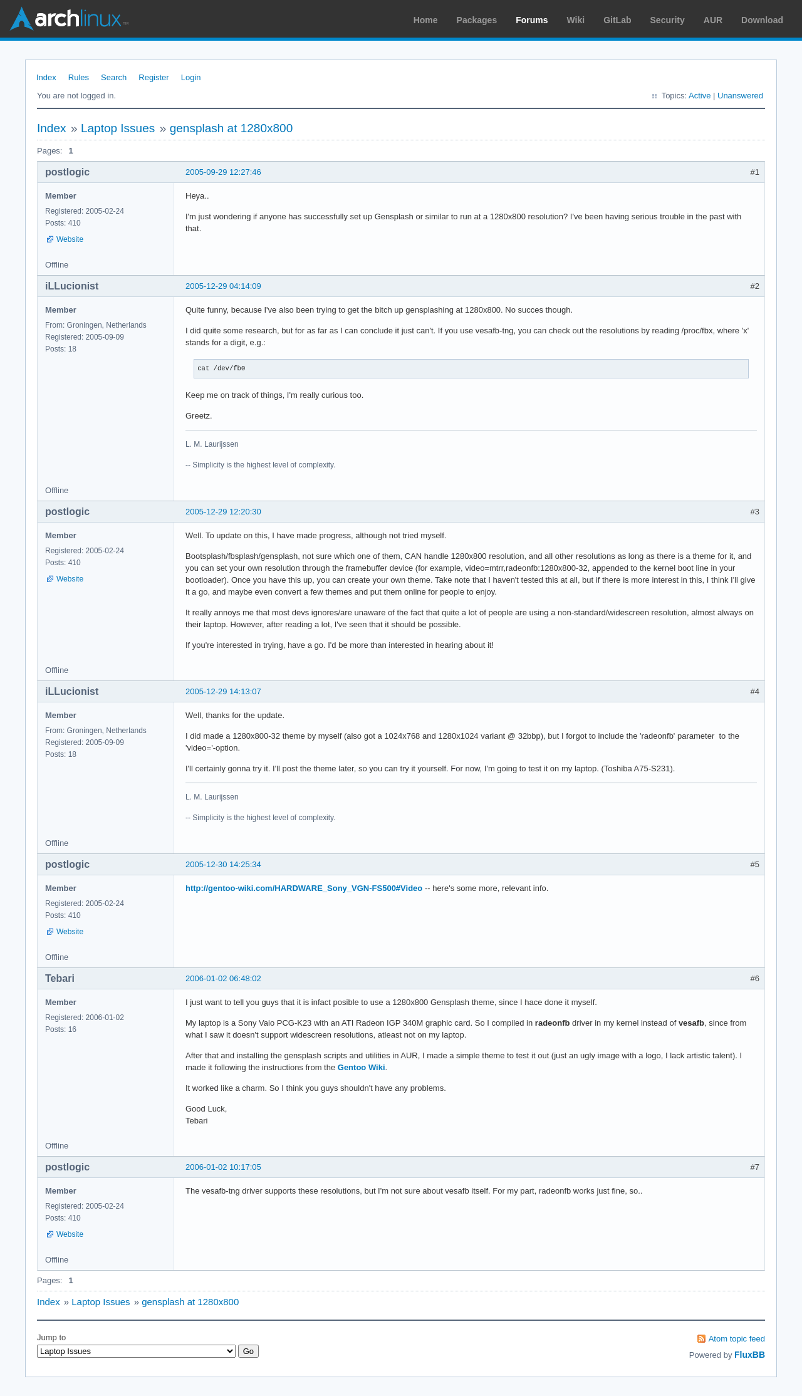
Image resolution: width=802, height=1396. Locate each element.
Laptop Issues (118, 128)
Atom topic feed (737, 1338)
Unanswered (740, 95)
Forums (532, 20)
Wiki (576, 20)
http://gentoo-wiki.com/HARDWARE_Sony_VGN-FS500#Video (303, 888)
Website (69, 239)
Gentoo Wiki (361, 1067)
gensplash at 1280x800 (231, 128)
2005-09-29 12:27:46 (223, 172)
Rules (78, 77)
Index (46, 77)
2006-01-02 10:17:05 (223, 1167)
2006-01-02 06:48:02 (223, 978)
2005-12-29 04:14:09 (223, 286)
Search (114, 77)
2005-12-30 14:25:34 (223, 864)
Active (700, 95)
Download (762, 20)
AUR (713, 20)
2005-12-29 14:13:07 (223, 691)
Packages (477, 20)
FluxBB (749, 1355)
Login (191, 77)
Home (426, 20)
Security (667, 20)
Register (153, 77)
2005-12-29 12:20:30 (223, 511)
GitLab (617, 20)
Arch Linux (68, 18)
